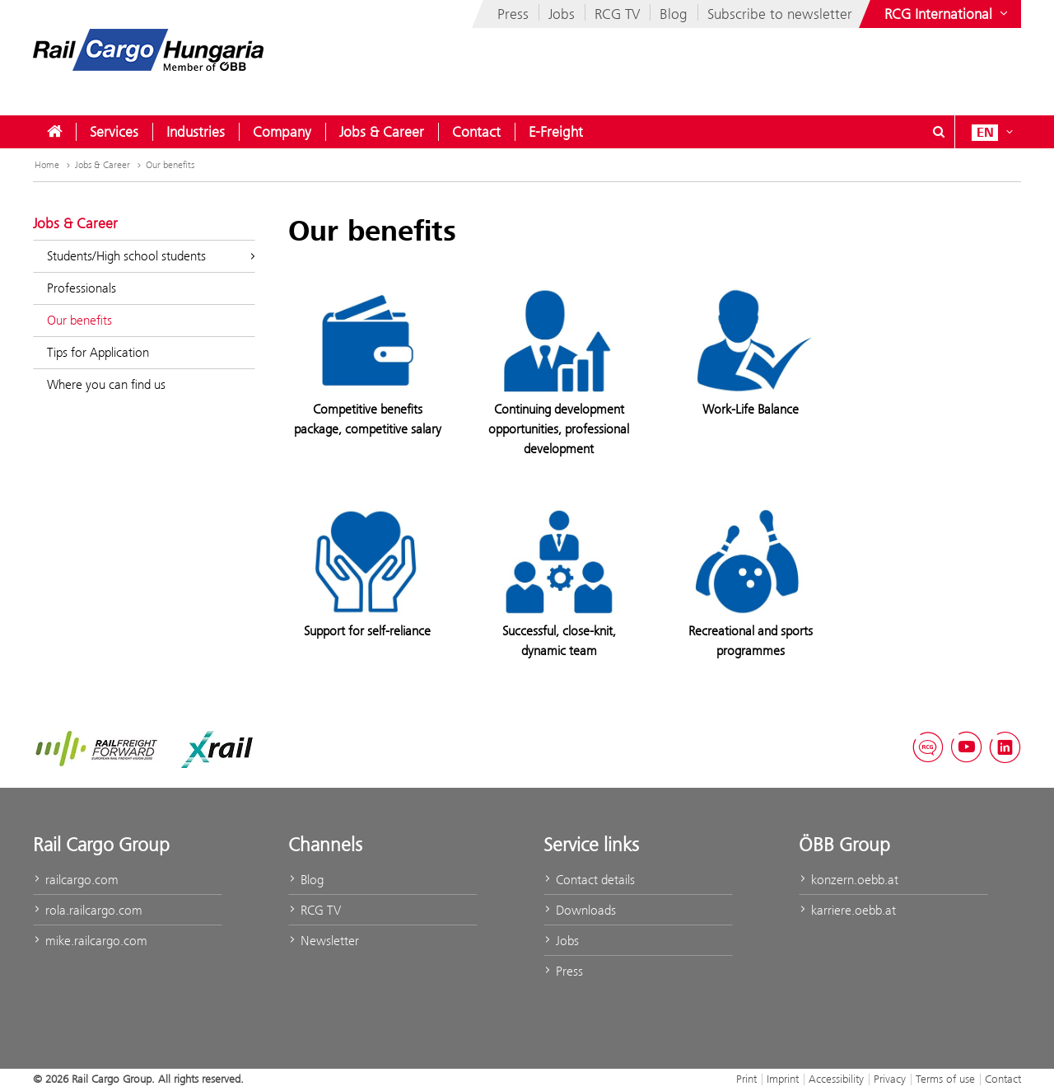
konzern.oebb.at (848, 879)
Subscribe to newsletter (779, 14)
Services (114, 132)
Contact (476, 132)
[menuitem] (54, 131)
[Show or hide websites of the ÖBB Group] (947, 14)
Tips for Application (98, 352)
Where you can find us (106, 384)
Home (47, 165)
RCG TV (617, 14)
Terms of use (945, 1078)
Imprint (783, 1078)
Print (746, 1078)
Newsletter (323, 940)
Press (513, 14)
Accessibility (836, 1078)
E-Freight (556, 132)
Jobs (561, 14)
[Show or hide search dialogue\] (938, 131)
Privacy (890, 1078)
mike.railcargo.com (90, 940)
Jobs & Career (381, 132)
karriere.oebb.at (847, 910)
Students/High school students (151, 256)
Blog (674, 14)
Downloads (579, 910)
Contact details (589, 879)
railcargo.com (76, 879)
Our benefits (170, 165)
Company (282, 132)
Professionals (81, 288)
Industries (195, 132)
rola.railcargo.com (87, 910)
